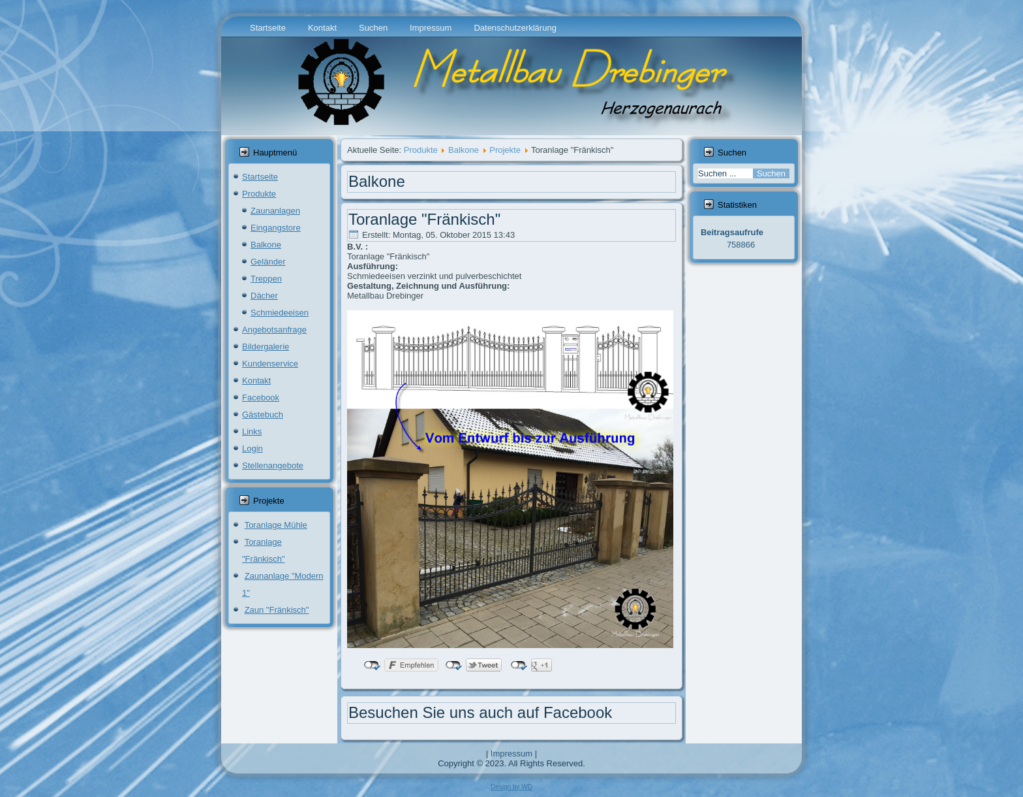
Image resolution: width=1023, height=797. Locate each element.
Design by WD (511, 786)
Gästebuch (262, 414)
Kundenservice (270, 363)
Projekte (505, 150)
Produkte (259, 194)
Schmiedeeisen (280, 312)
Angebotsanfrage (274, 329)
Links (252, 431)
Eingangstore (276, 228)
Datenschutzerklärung (515, 28)
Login (252, 448)
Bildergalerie (265, 346)
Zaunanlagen (275, 211)
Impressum (430, 28)
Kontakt (322, 28)
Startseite (268, 28)
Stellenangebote (272, 465)
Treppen (266, 279)
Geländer (268, 262)
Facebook (260, 397)
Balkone (266, 245)
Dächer (264, 296)
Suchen (373, 28)
